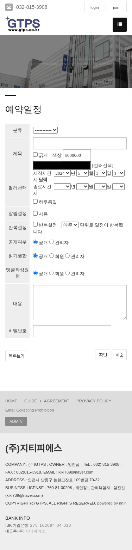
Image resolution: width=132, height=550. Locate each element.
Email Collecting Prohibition (29, 410)
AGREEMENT (56, 401)
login (94, 7)
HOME (11, 401)
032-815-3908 (31, 7)
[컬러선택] (102, 165)
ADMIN (16, 421)
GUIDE (30, 401)
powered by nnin (111, 503)
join (116, 7)
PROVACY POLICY (93, 401)
